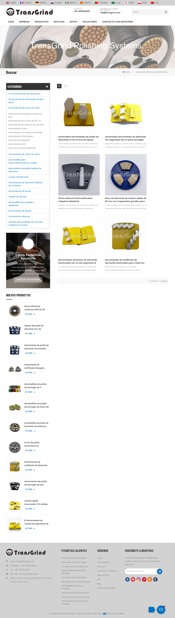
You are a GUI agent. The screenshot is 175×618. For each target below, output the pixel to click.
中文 (154, 2)
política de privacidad (106, 588)
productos (101, 566)
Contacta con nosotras (117, 22)
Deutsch (41, 2)
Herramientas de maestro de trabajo (25, 132)
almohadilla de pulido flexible (73, 562)
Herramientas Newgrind (19, 140)
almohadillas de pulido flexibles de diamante (24, 170)
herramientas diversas (19, 216)
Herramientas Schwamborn (20, 136)
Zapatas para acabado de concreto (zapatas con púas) (25, 223)
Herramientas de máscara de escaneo (26, 124)
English (11, 2)
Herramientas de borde (19, 191)
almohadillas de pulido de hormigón (72, 587)
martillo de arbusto (17, 196)
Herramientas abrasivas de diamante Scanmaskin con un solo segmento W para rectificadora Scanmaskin (112, 183)
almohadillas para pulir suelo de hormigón (74, 602)
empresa (24, 22)
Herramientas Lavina (17, 128)
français (25, 2)
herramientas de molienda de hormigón (73, 572)
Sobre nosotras (103, 562)
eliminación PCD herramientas (74, 558)
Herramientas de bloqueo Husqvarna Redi (25, 116)
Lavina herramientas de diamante (75, 597)
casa (99, 558)
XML (98, 579)
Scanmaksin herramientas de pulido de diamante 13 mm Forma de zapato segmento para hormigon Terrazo (73, 130)
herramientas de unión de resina (24, 154)
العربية (116, 2)
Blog (99, 584)
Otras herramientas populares (22, 148)
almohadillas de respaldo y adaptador (21, 204)
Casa (11, 22)
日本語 (129, 2)
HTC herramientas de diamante (74, 566)
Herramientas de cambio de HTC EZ (24, 121)
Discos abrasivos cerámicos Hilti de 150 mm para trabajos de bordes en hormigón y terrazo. (34, 308)
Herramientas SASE (17, 144)
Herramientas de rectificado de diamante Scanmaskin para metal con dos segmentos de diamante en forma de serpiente (35, 464)
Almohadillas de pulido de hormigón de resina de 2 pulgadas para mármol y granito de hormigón (36, 405)
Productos (42, 22)
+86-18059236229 (82, 11)
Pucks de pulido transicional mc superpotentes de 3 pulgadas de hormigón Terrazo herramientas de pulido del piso (35, 444)
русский (56, 2)
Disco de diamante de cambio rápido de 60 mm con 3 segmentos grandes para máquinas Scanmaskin (73, 183)
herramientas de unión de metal (24, 108)
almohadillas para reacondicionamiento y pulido (22, 161)
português (101, 2)
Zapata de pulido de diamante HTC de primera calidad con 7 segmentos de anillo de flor (35, 327)
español (85, 2)
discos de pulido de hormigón (74, 577)
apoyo (73, 22)
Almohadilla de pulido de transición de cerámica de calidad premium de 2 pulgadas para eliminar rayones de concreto (36, 425)
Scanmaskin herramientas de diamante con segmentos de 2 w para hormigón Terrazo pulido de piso (113, 130)
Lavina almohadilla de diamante (75, 593)
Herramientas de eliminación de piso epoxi (26, 101)
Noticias (59, 22)
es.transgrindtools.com (28, 574)
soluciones (90, 22)
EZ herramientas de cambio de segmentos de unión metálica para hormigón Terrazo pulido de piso (36, 522)
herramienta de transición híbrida (75, 582)
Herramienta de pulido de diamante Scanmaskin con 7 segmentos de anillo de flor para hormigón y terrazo (36, 347)
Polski (142, 2)
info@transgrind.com (110, 13)
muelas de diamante (18, 177)
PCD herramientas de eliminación (24, 93)
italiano (70, 2)
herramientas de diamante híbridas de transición (25, 184)
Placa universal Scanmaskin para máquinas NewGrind (149, 130)
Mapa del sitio (103, 575)
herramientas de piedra (19, 211)
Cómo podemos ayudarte (28, 257)
